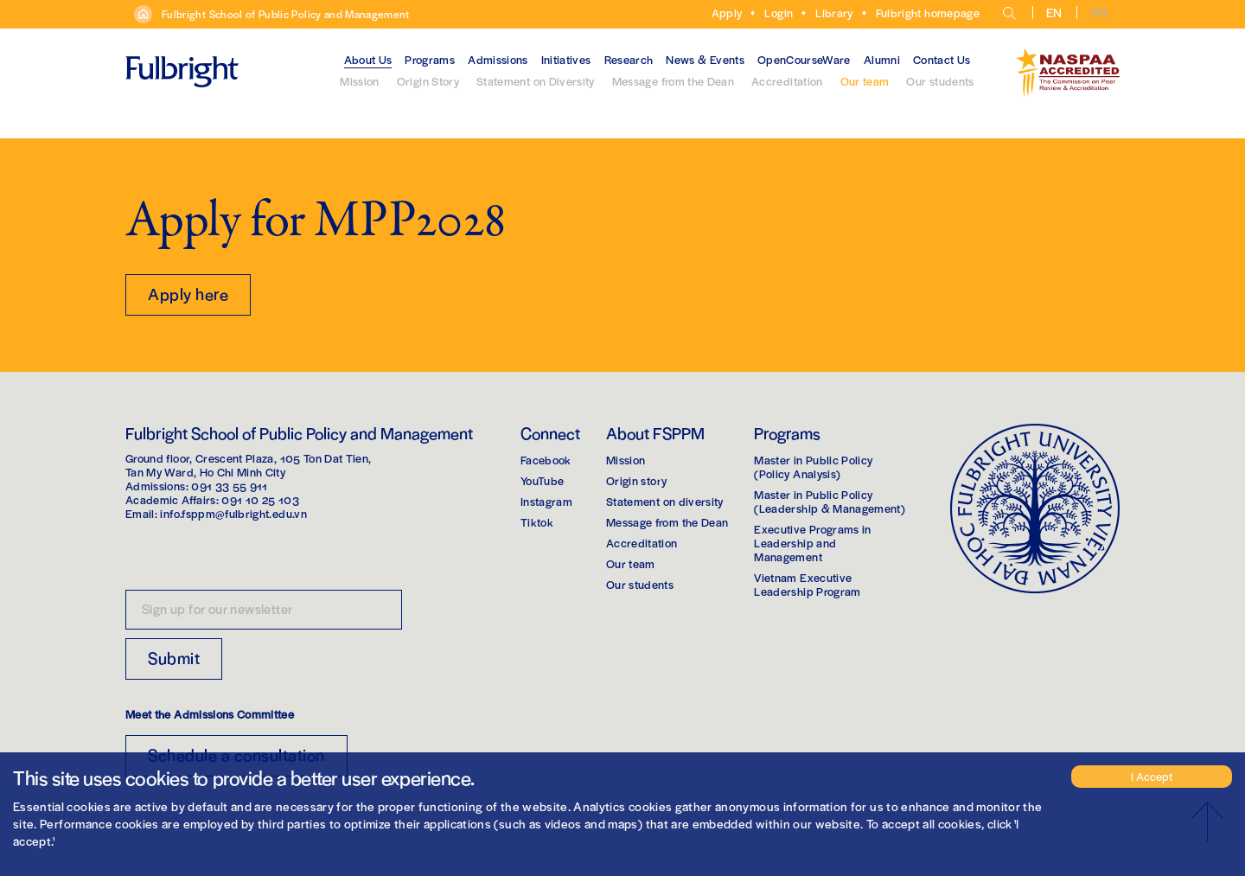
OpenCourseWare (804, 59)
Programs (430, 59)
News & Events (705, 59)
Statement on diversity (665, 501)
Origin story (636, 480)
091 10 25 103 (260, 499)
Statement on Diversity (535, 81)
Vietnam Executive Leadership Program (807, 584)
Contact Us (942, 59)
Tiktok (536, 522)
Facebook (545, 459)
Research (629, 59)
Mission (359, 81)
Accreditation (787, 81)
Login (778, 12)
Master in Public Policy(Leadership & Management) (829, 501)
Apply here (188, 293)
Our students (940, 81)
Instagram (546, 501)
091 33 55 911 (229, 485)
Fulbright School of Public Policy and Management (286, 14)
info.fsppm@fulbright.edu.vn (233, 513)
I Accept (1151, 776)
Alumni (882, 59)
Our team (865, 81)
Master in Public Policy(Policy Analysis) (813, 466)
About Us (368, 59)
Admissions (498, 59)
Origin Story (428, 81)
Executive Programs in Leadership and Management (812, 543)
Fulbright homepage (928, 12)
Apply (727, 12)
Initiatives (566, 59)
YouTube (542, 480)
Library (833, 12)
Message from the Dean (673, 81)
